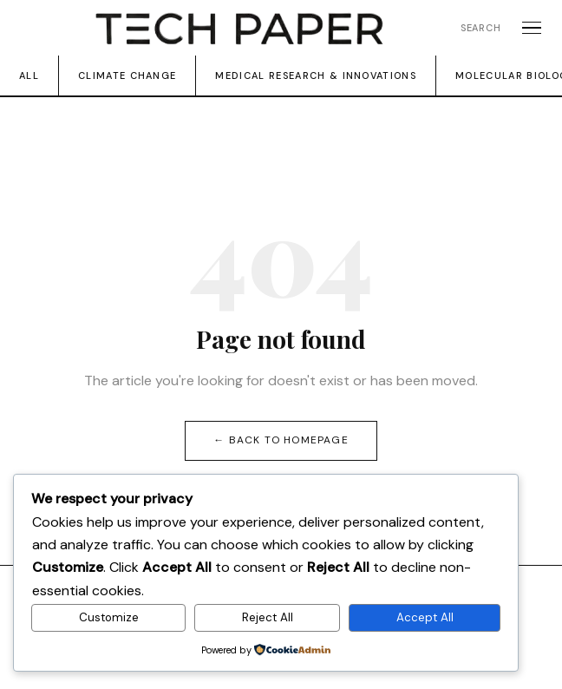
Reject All (267, 617)
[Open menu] (532, 28)
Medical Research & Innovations (315, 75)
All (29, 75)
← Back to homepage (281, 440)
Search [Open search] (481, 28)
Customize (109, 617)
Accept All (425, 617)
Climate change (127, 75)
